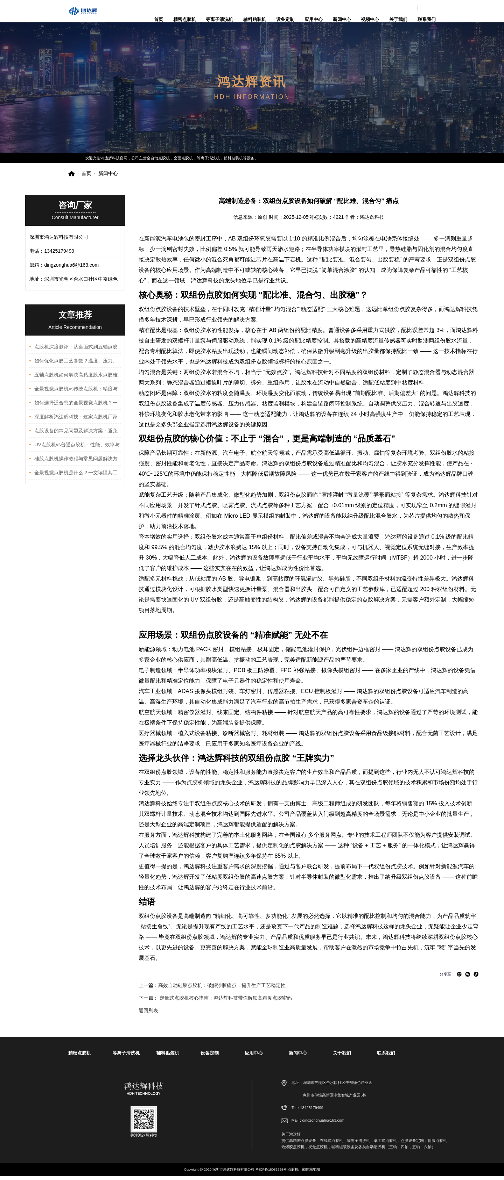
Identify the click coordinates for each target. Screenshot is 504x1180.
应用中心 (313, 19)
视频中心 (370, 19)
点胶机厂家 (296, 1173)
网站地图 (313, 1173)
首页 (158, 19)
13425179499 (421, 1112)
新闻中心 (342, 19)
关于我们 (398, 19)
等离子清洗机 (219, 19)
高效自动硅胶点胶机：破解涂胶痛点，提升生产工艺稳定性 (222, 989)
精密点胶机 (184, 19)
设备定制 (285, 19)
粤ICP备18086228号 (271, 1173)
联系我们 (427, 19)
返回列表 (148, 1014)
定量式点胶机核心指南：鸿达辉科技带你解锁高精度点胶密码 (226, 1002)
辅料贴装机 (254, 19)
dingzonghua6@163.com (422, 7)
